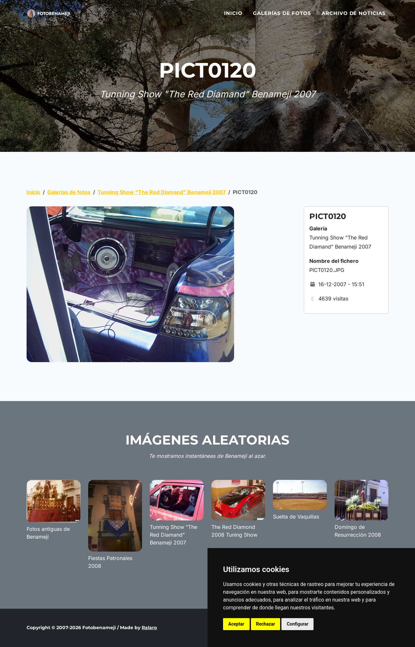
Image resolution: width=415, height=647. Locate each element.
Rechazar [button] (265, 624)
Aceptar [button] (236, 624)
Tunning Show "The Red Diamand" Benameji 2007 (162, 192)
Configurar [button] (297, 624)
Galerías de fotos (282, 17)
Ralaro (149, 627)
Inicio (233, 17)
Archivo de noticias (354, 17)
